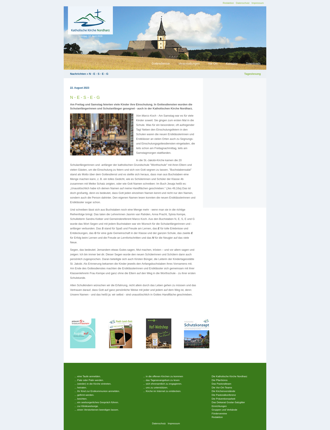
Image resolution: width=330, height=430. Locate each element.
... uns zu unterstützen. (155, 387)
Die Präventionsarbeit (223, 398)
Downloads (253, 63)
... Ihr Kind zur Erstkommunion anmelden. (97, 391)
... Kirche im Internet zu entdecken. (162, 391)
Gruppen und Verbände (224, 409)
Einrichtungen (219, 406)
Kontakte (231, 63)
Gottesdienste (161, 63)
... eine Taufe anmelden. (87, 376)
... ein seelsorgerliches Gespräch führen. (96, 402)
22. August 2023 (79, 87)
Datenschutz (243, 2)
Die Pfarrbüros (219, 380)
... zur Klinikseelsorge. (86, 406)
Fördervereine (219, 413)
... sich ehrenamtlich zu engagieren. (162, 383)
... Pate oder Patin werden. (89, 380)
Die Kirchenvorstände (223, 391)
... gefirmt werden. (84, 394)
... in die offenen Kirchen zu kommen (163, 376)
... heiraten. (80, 387)
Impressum (258, 2)
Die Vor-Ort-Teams (222, 387)
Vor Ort (212, 63)
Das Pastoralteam (221, 383)
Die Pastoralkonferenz (224, 394)
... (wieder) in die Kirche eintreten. (92, 383)
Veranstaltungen (189, 63)
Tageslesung (252, 73)
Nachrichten (78, 73)
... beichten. (80, 398)
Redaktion (228, 2)
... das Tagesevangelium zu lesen (161, 380)
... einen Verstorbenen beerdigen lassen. (96, 409)
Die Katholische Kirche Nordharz (229, 376)
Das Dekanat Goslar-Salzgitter (228, 402)
